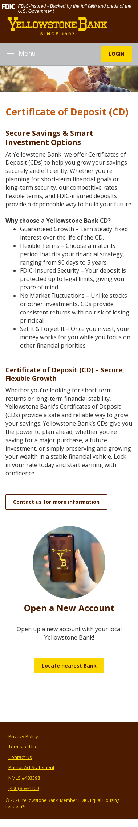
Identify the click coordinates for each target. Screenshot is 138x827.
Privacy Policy (23, 736)
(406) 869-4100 (23, 788)
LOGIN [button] (117, 53)
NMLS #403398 (24, 778)
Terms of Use (23, 746)
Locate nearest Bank (69, 665)
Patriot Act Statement (31, 767)
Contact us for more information (56, 501)
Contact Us (20, 757)
